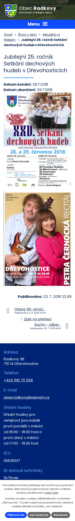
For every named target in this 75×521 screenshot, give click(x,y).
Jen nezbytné (39, 515)
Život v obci (27, 34)
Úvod (8, 34)
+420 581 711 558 (18, 380)
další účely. (52, 492)
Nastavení (61, 515)
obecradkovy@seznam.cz (27, 397)
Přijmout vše (15, 515)
